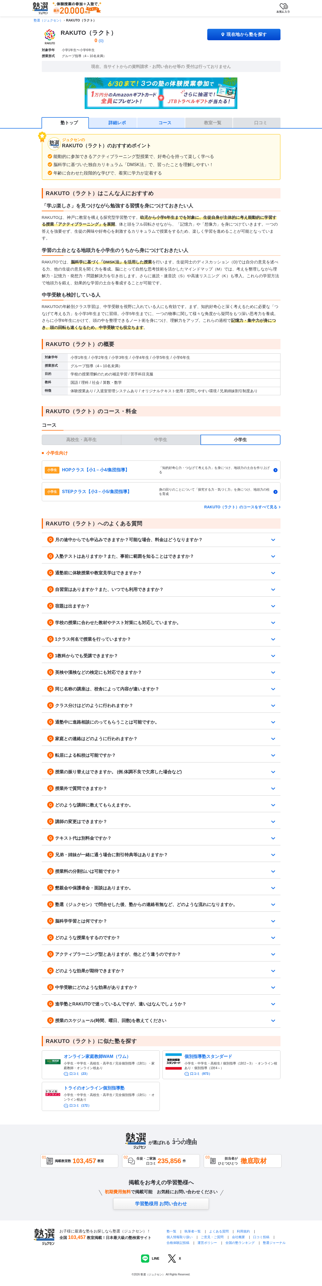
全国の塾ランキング (240, 1243)
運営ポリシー (207, 1243)
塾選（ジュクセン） (48, 20)
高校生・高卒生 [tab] (81, 439)
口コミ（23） (79, 1074)
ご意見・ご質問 (212, 1237)
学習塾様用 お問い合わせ (161, 1203)
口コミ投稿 (261, 1237)
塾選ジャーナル (274, 1243)
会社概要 (238, 1237)
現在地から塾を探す (244, 34)
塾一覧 (171, 1231)
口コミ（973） (201, 1074)
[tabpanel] (161, 475)
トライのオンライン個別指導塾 (94, 1088)
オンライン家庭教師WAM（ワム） (97, 1056)
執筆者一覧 (192, 1231)
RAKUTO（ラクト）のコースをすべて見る (241, 507)
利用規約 (243, 1231)
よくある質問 (219, 1231)
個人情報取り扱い (180, 1237)
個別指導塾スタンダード (208, 1056)
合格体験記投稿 (178, 1243)
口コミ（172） (80, 1105)
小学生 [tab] (240, 439)
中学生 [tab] (160, 439)
